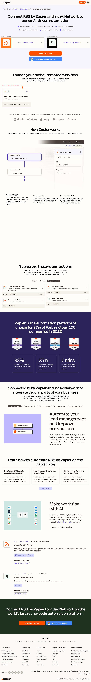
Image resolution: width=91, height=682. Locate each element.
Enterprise (67, 671)
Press (56, 671)
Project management (58, 651)
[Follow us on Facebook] (9, 672)
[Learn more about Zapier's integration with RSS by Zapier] (7, 544)
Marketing (55, 662)
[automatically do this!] (68, 42)
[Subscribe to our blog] (22, 672)
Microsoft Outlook (42, 659)
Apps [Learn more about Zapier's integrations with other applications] (4, 9)
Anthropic (68, 522)
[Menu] (88, 2)
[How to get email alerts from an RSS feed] (45, 476)
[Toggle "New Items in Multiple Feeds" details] (23, 288)
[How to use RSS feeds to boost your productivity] (16, 476)
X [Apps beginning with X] (70, 641)
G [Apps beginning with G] (32, 641)
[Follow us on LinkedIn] (12, 672)
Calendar (55, 653)
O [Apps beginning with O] (49, 641)
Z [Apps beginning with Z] (74, 641)
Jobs (60, 671)
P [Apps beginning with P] (52, 641)
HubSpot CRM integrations (9, 656)
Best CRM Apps (75, 656)
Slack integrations (7, 651)
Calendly (39, 653)
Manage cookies (74, 679)
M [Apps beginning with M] (45, 641)
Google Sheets (26, 653)
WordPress (25, 659)
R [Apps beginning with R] (56, 641)
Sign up (82, 2)
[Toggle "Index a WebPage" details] (67, 299)
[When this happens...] (22, 42)
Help (30, 555)
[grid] (14, 155)
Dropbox (25, 651)
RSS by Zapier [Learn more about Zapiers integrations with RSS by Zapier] (13, 9)
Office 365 (25, 662)
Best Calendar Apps (77, 662)
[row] (14, 155)
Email (54, 656)
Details (27, 91)
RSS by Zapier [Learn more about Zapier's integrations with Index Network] (24, 541)
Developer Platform (47, 671)
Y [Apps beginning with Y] (72, 641)
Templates (74, 671)
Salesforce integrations (8, 653)
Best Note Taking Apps (78, 659)
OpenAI (61, 522)
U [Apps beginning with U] (63, 641)
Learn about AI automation (63, 527)
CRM (54, 659)
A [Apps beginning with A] (19, 641)
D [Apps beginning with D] (26, 641)
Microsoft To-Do (41, 656)
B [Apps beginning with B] (21, 641)
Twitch (38, 651)
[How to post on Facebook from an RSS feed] (75, 476)
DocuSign (25, 656)
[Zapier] (6, 2)
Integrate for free (45, 53)
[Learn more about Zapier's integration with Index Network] (7, 576)
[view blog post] (16, 476)
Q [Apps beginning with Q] (54, 641)
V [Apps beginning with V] (65, 641)
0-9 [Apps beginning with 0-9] (17, 641)
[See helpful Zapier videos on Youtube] (18, 672)
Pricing (34, 671)
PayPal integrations (7, 659)
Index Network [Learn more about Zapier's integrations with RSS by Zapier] (24, 574)
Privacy (87, 679)
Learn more (19, 555)
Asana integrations (7, 662)
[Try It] (23, 294)
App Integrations (84, 671)
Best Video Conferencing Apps (80, 651)
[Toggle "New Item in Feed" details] (67, 287)
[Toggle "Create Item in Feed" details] (23, 301)
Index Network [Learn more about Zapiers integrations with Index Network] (24, 9)
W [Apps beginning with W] (68, 641)
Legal (82, 679)
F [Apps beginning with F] (30, 641)
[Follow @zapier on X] (15, 672)
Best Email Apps (75, 653)
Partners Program (84, 674)
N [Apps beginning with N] (47, 641)
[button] (45, 59)
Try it (26, 105)
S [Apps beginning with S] (58, 641)
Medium (39, 662)
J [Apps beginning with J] (38, 641)
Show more (5, 664)
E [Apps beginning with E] (28, 641)
